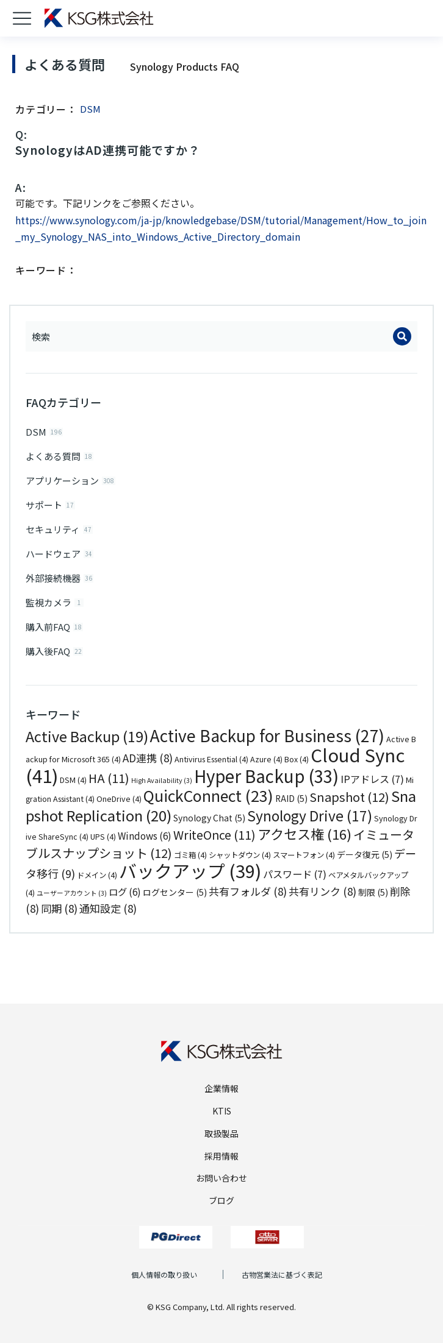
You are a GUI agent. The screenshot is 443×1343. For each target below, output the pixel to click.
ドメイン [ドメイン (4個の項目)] (97, 875)
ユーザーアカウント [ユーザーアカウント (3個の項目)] (72, 893)
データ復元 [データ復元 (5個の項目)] (364, 854)
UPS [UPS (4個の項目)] (103, 836)
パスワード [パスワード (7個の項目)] (294, 873)
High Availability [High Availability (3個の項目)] (161, 780)
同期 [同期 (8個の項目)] (59, 908)
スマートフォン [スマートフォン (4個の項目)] (304, 854)
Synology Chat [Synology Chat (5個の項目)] (209, 818)
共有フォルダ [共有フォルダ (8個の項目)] (248, 891)
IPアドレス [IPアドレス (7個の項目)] (372, 778)
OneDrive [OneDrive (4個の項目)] (119, 798)
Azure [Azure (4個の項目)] (266, 759)
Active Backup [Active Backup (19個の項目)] (87, 736)
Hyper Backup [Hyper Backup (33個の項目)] (266, 776)
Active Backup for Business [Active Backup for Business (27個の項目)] (267, 735)
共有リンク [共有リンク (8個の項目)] (322, 891)
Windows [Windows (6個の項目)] (144, 835)
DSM (90, 108)
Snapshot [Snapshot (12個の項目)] (349, 797)
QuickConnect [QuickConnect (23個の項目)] (208, 795)
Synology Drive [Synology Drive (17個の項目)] (309, 816)
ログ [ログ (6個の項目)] (125, 891)
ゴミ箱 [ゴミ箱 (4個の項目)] (190, 854)
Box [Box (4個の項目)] (296, 759)
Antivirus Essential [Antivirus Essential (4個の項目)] (211, 759)
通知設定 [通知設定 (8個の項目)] (108, 908)
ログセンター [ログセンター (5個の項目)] (175, 892)
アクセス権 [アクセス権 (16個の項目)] (304, 833)
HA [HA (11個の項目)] (108, 778)
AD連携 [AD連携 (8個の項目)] (148, 757)
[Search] (402, 336)
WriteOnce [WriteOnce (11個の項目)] (214, 834)
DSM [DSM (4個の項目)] (73, 779)
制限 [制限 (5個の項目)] (373, 892)
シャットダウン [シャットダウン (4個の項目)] (240, 854)
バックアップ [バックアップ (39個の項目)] (190, 870)
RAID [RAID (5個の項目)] (291, 798)
